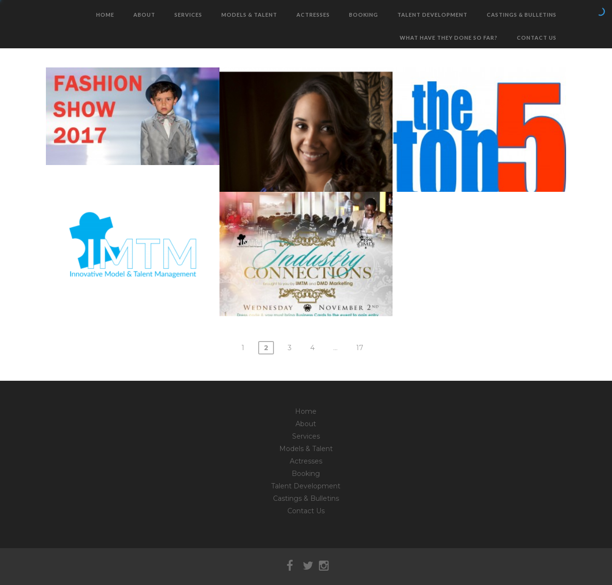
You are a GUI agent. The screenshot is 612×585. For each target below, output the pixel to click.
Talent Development (432, 14)
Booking (363, 14)
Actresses (313, 14)
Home (105, 14)
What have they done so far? (449, 37)
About (144, 14)
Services (188, 14)
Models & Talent (249, 14)
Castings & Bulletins (522, 14)
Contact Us (537, 37)
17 (359, 347)
